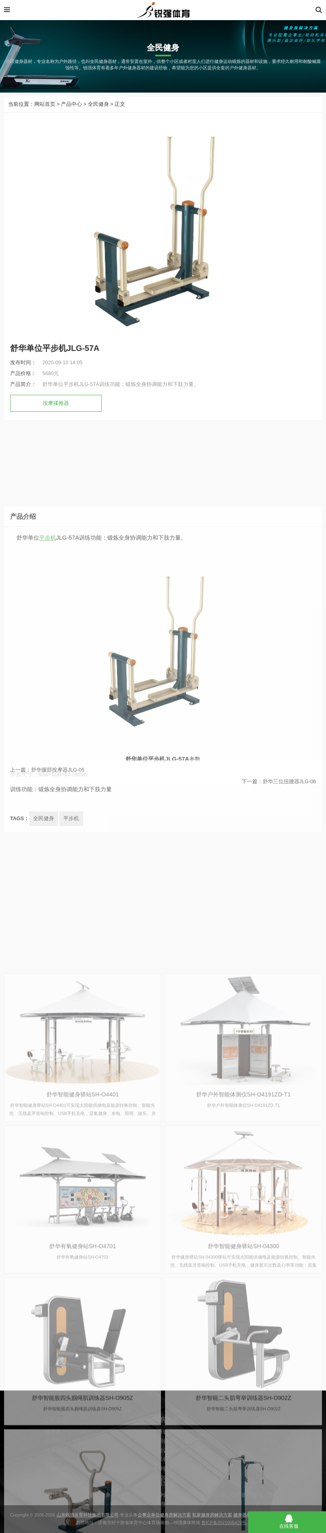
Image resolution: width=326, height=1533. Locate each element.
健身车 (270, 1459)
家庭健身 (163, 1450)
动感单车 (270, 1478)
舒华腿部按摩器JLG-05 (57, 777)
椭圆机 (270, 1468)
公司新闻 (55, 1459)
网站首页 (44, 104)
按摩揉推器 (56, 403)
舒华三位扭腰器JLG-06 (289, 788)
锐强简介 (55, 1450)
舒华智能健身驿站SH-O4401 (82, 1297)
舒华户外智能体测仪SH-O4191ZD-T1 (243, 1297)
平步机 (47, 625)
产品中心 (71, 104)
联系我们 (55, 1468)
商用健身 (163, 1459)
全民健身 (98, 104)
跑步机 (270, 1450)
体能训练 (163, 1468)
